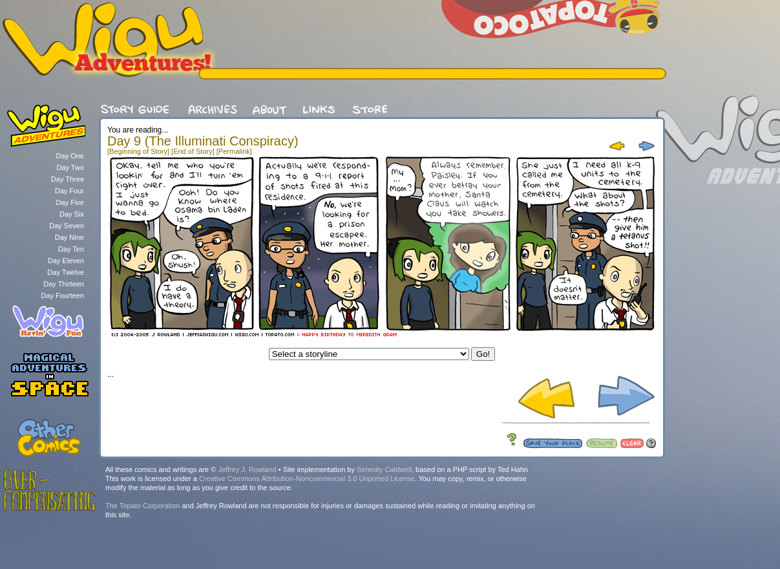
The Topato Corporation (142, 506)
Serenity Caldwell (384, 469)
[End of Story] (193, 151)
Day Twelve (65, 272)
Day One (70, 156)
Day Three (67, 179)
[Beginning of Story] (138, 151)
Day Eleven (66, 260)
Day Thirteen (63, 284)
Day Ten (71, 249)
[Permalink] (234, 151)
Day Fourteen (62, 295)
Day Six (71, 214)
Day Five (70, 202)
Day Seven (66, 226)
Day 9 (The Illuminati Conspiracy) (203, 141)
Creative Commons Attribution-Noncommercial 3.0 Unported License (307, 478)
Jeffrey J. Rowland (247, 469)
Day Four (69, 191)
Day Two (70, 167)
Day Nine (69, 237)
